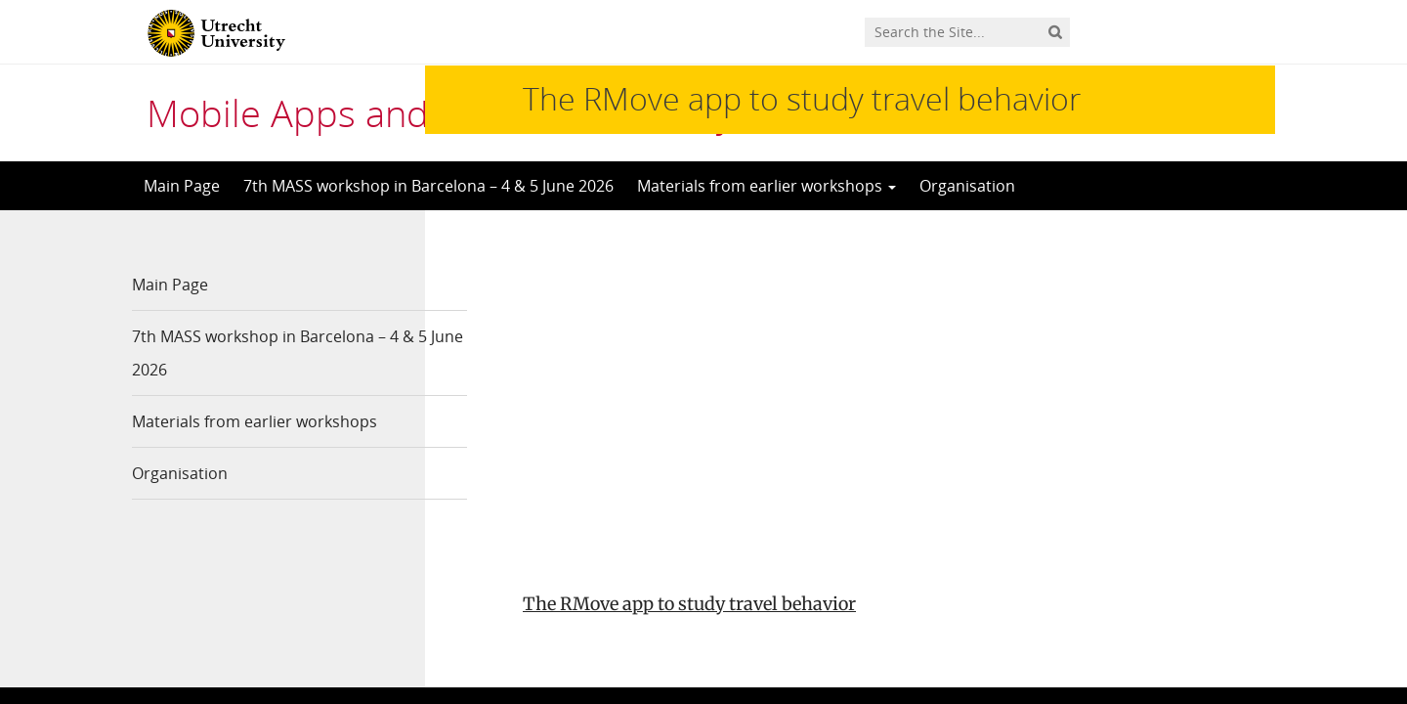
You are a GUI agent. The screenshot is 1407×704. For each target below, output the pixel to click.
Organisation (967, 186)
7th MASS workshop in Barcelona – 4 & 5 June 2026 (428, 186)
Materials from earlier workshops (766, 186)
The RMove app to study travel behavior (689, 275)
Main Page (182, 186)
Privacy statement (1187, 586)
